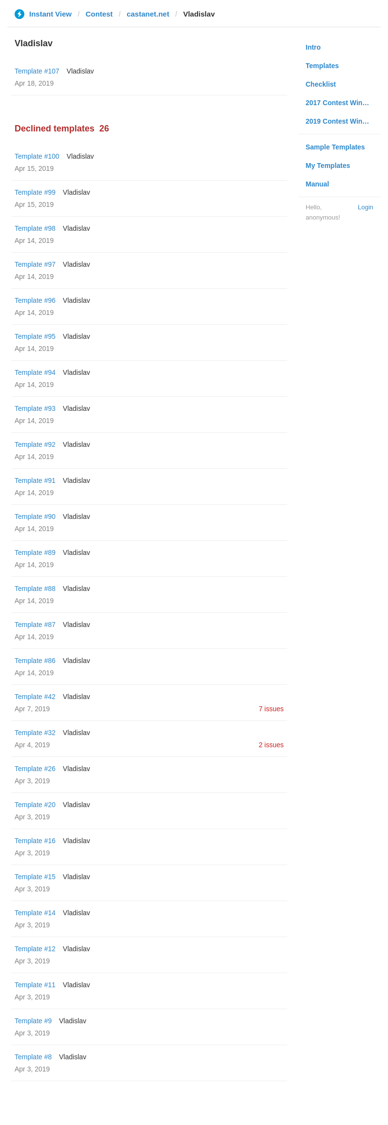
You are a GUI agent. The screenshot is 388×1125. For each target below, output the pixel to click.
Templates (322, 66)
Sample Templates (335, 147)
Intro (313, 47)
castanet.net (148, 14)
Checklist (321, 84)
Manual (317, 184)
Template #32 (35, 733)
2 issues (271, 745)
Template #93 (35, 408)
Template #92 (35, 444)
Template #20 (35, 805)
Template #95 (35, 336)
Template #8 (33, 1057)
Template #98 (35, 228)
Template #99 (35, 192)
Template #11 (35, 985)
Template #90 (35, 516)
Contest (99, 14)
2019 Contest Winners (341, 121)
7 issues (271, 709)
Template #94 (35, 372)
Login (365, 207)
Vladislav (80, 71)
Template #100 (37, 156)
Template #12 (35, 949)
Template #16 (35, 841)
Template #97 (35, 264)
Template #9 (33, 1021)
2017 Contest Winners (341, 103)
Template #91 (35, 480)
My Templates (328, 165)
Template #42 (35, 697)
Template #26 (35, 769)
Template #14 (35, 913)
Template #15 (35, 877)
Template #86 (35, 660)
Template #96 (35, 300)
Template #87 (35, 624)
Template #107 (37, 71)
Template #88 (35, 588)
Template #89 (35, 552)
